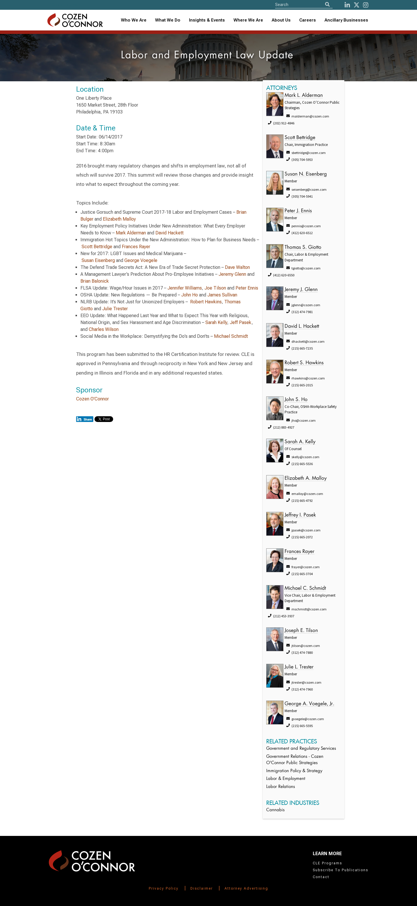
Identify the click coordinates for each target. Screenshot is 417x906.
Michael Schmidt (231, 336)
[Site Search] (304, 4)
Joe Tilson (215, 288)
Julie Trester (115, 308)
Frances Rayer (136, 246)
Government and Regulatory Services (301, 749)
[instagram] (365, 5)
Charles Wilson (104, 329)
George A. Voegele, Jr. (309, 703)
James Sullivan (222, 295)
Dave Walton (237, 267)
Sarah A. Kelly (300, 441)
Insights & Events (207, 20)
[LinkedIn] (347, 5)
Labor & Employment (285, 779)
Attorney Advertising (246, 888)
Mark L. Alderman (304, 95)
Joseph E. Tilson (301, 630)
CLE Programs (327, 863)
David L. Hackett (302, 326)
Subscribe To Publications (340, 870)
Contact (321, 877)
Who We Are (133, 20)
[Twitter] (357, 5)
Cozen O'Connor (92, 399)
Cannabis (275, 810)
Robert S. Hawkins (304, 363)
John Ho (189, 295)
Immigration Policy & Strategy (294, 771)
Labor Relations (280, 787)
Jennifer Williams (184, 288)
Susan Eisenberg (98, 260)
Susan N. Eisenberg (306, 174)
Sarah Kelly (216, 322)
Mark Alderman (131, 233)
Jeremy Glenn (232, 274)
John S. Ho (296, 399)
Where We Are (248, 20)
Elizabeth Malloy (119, 219)
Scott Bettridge (97, 246)
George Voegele (140, 260)
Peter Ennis (246, 288)
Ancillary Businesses (346, 20)
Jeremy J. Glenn (301, 289)
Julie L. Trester (299, 667)
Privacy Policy (164, 888)
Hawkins (213, 301)
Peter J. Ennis (298, 211)
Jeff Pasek (241, 322)
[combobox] (207, 20)
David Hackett (169, 233)
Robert (197, 301)
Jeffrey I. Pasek (300, 515)
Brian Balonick (94, 281)
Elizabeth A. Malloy (306, 478)
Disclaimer (201, 888)
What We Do (167, 20)
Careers (307, 20)
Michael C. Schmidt (305, 588)
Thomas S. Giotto (303, 247)
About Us (281, 20)
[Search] (327, 4)
